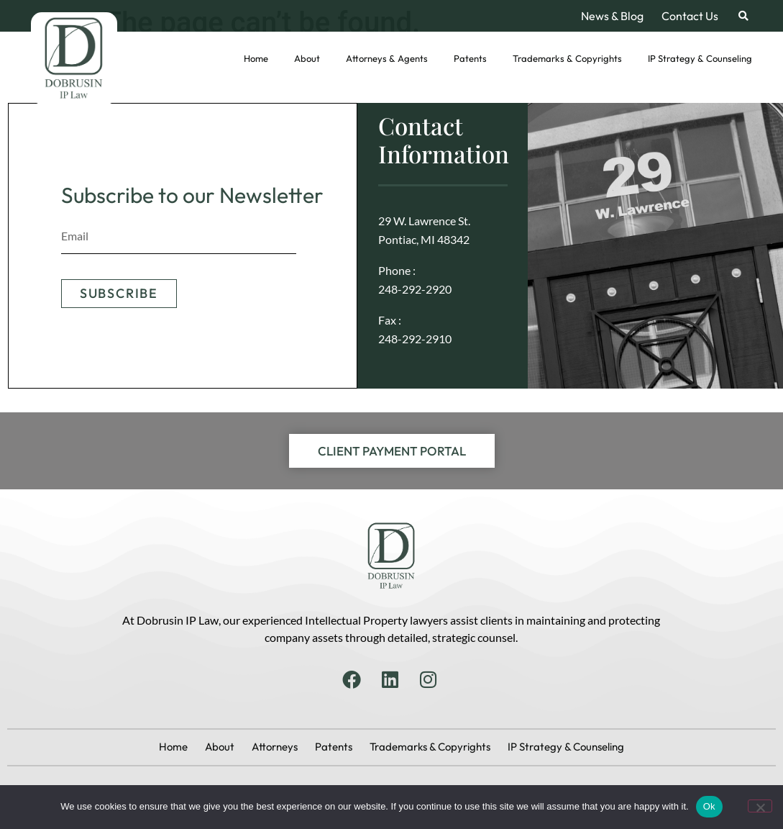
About (307, 58)
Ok (709, 806)
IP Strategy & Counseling (700, 58)
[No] (760, 805)
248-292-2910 (415, 338)
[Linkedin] (392, 679)
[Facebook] (353, 679)
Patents (470, 58)
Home (256, 58)
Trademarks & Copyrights (567, 58)
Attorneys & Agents (387, 58)
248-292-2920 (415, 289)
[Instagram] (430, 679)
